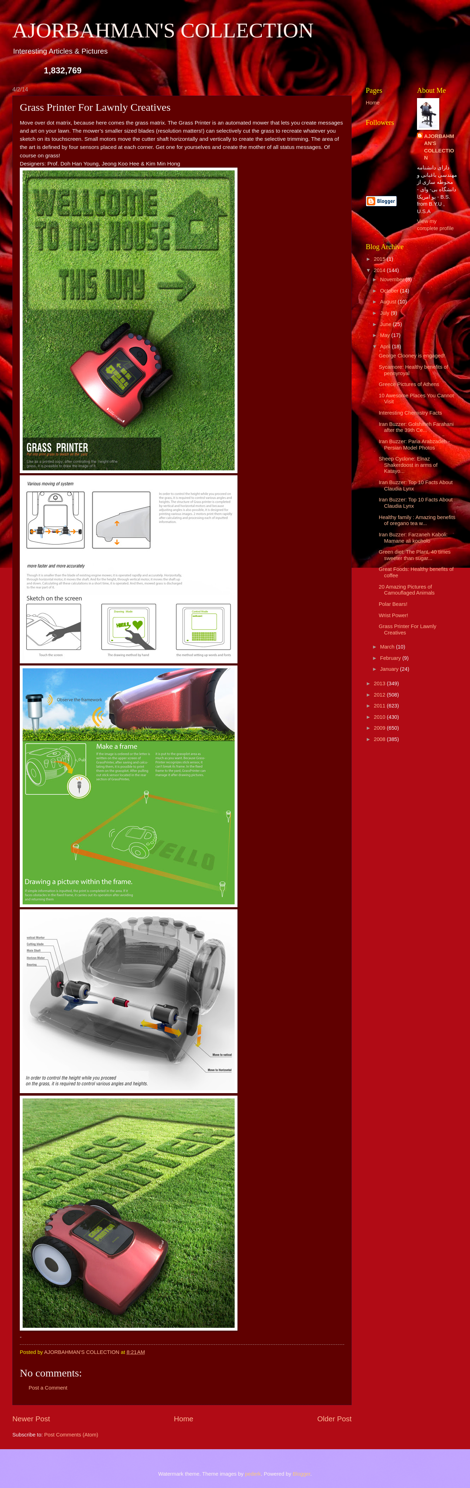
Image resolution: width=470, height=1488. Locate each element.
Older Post (334, 1419)
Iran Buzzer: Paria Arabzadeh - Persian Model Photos (414, 445)
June (386, 324)
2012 (380, 695)
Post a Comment (48, 1388)
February (391, 658)
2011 (380, 706)
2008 (380, 739)
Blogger (301, 1474)
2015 (380, 259)
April (386, 346)
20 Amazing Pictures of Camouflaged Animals (407, 590)
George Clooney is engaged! (412, 356)
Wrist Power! (393, 615)
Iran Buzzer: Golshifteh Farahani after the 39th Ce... (416, 427)
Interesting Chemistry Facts (410, 413)
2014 (380, 270)
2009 (380, 728)
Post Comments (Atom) (71, 1435)
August (389, 302)
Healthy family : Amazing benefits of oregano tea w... (417, 520)
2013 (380, 683)
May (385, 335)
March (388, 647)
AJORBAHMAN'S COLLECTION (163, 30)
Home (183, 1419)
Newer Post (31, 1419)
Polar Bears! (393, 604)
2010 (380, 717)
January (390, 669)
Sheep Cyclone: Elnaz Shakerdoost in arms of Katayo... (408, 465)
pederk (253, 1474)
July (385, 313)
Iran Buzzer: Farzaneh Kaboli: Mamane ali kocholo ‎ (413, 538)
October (390, 291)
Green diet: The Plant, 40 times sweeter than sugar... (415, 555)
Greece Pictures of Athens (409, 384)
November (392, 279)
